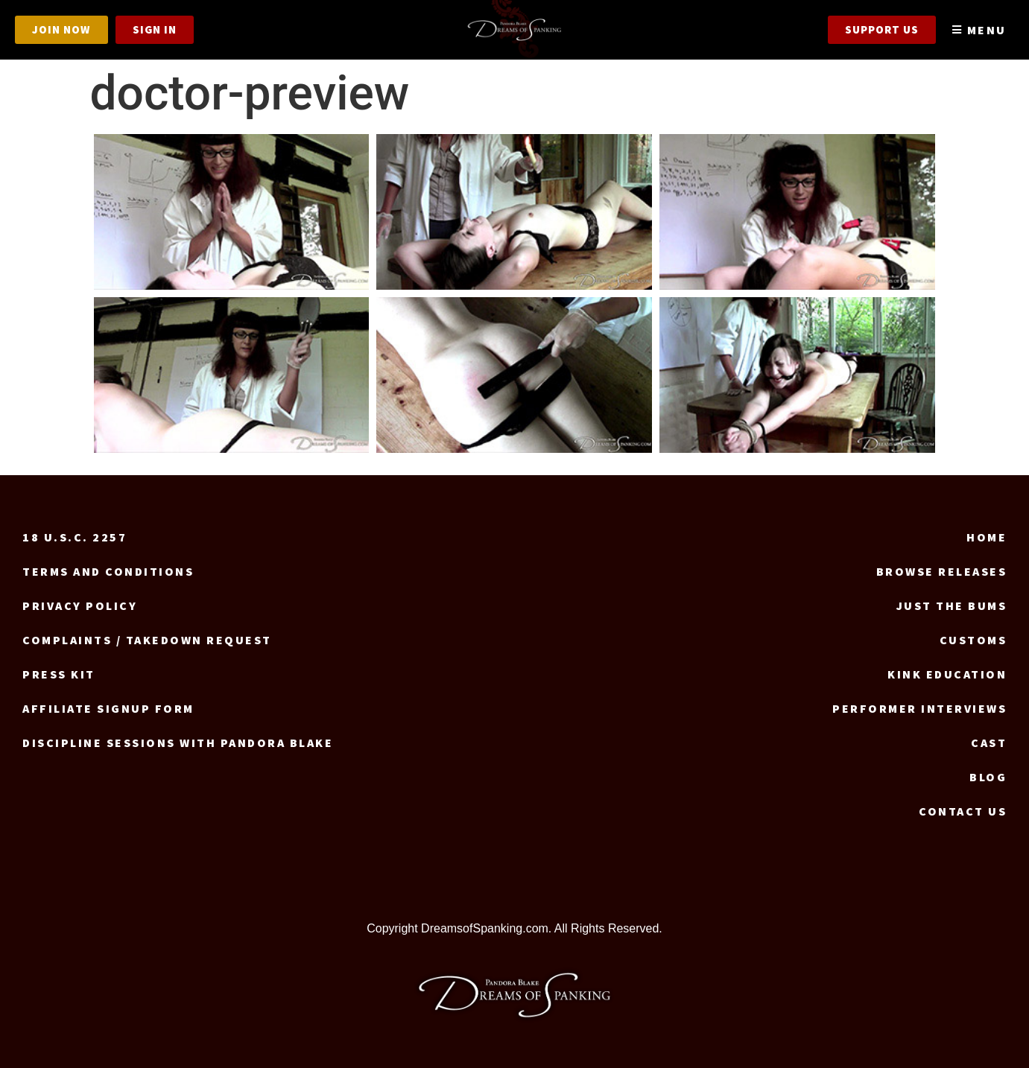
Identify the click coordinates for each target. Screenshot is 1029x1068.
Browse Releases (941, 571)
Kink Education (947, 674)
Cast (989, 742)
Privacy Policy (79, 605)
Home (986, 537)
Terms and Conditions (108, 571)
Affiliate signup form (108, 708)
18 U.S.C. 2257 (74, 537)
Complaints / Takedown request (147, 639)
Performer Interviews (919, 708)
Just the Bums (951, 605)
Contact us (963, 811)
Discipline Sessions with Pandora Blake (177, 742)
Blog (988, 776)
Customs (973, 639)
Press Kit (58, 674)
